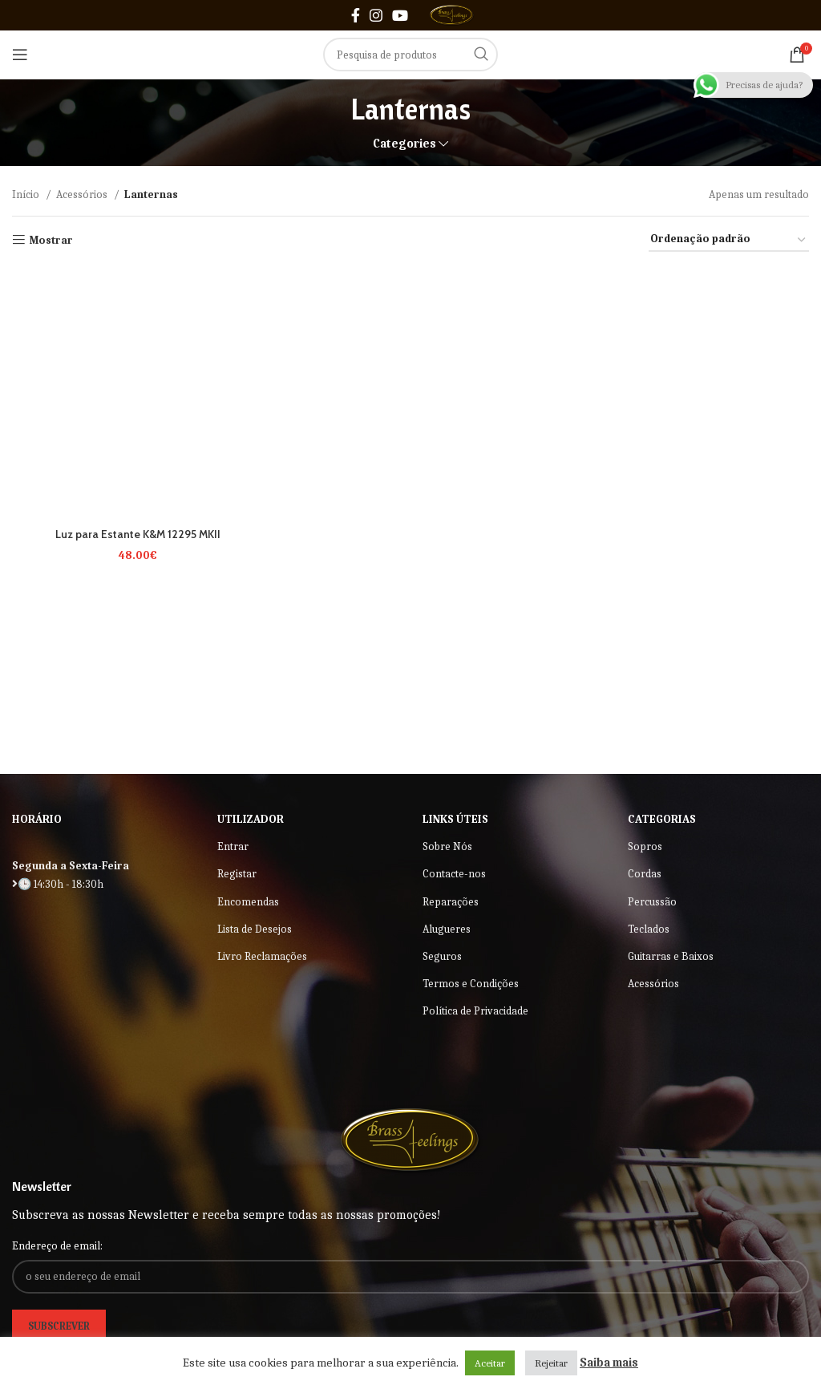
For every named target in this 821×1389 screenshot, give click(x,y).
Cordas (644, 874)
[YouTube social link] (400, 15)
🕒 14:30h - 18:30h (57, 884)
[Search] (410, 54)
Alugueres (447, 929)
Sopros (645, 846)
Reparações (451, 902)
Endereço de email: (57, 1246)
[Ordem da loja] (729, 240)
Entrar (233, 846)
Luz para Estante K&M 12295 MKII (136, 532)
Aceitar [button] (490, 1363)
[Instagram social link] (376, 15)
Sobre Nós (447, 846)
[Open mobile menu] (20, 54)
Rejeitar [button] (551, 1363)
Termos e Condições (471, 983)
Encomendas (248, 902)
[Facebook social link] (355, 15)
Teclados (648, 929)
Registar (237, 874)
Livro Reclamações (262, 956)
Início (27, 194)
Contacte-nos (454, 874)
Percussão (652, 902)
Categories (404, 144)
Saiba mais (609, 1362)
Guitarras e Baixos (671, 956)
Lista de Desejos (254, 929)
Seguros (442, 956)
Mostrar (51, 239)
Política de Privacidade (475, 1011)
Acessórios (83, 194)
